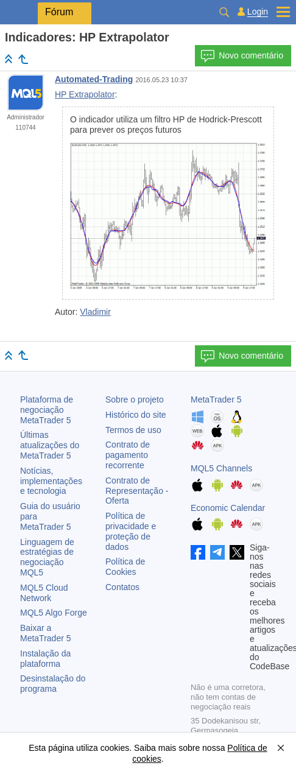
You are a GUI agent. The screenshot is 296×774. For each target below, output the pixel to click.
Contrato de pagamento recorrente (127, 455)
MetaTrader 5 (216, 399)
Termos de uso (133, 430)
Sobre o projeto (134, 399)
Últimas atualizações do (49, 445)
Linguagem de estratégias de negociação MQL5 (47, 557)
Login (257, 11)
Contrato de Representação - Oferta (137, 491)
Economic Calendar (228, 508)
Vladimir (95, 312)
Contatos (122, 587)
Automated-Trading (94, 79)
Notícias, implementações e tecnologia (51, 481)
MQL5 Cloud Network (44, 593)
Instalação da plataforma (45, 659)
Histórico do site (135, 415)
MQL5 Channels (221, 468)
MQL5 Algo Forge (53, 612)
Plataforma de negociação (46, 410)
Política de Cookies (125, 567)
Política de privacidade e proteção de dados (130, 531)
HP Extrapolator (85, 94)
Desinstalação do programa (52, 684)
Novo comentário (241, 56)
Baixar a (45, 633)
